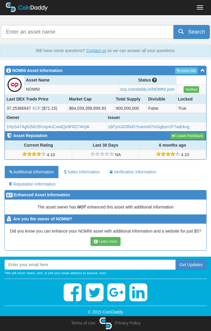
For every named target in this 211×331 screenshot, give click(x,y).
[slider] (34, 153)
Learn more (105, 241)
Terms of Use (83, 323)
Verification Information (133, 172)
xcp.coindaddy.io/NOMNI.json (147, 89)
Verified (191, 89)
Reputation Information (32, 184)
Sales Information (82, 172)
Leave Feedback (187, 136)
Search (191, 32)
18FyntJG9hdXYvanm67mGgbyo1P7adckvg (149, 126)
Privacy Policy (128, 323)
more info (186, 71)
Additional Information (31, 172)
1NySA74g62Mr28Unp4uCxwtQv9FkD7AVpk (48, 126)
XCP (36, 108)
